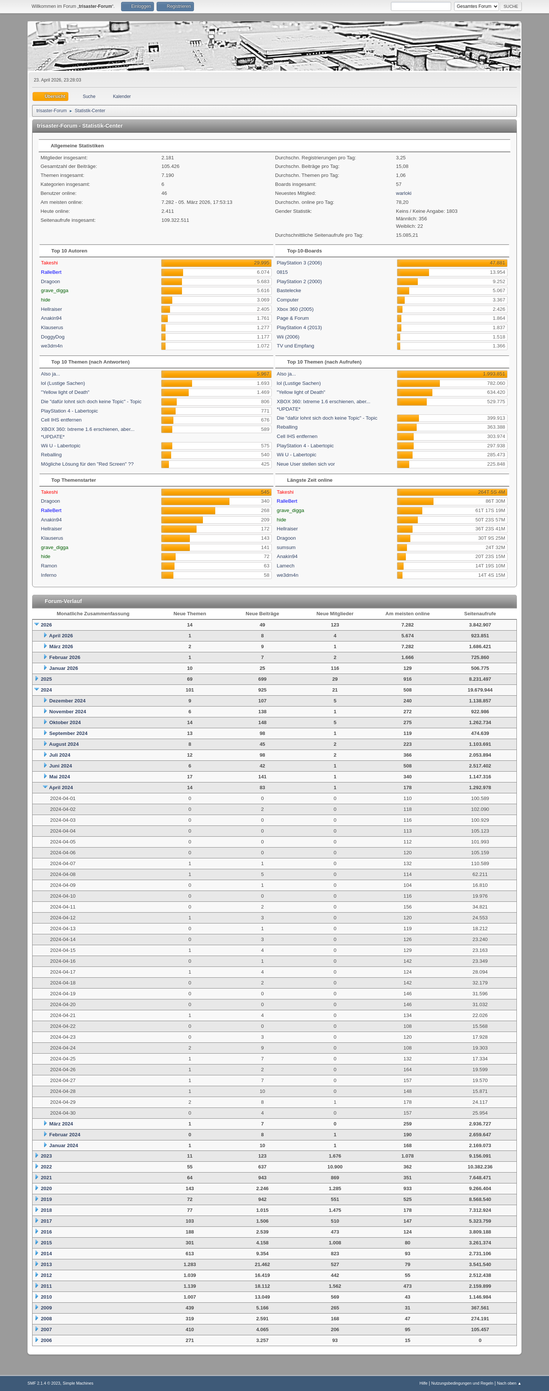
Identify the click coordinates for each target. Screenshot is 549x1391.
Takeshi (49, 263)
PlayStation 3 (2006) (299, 263)
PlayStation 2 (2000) (299, 281)
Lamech (285, 566)
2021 (46, 1177)
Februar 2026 (64, 657)
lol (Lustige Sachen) (63, 383)
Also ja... (50, 374)
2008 (46, 1318)
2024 (46, 690)
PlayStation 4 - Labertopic (69, 411)
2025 (46, 679)
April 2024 (61, 787)
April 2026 (61, 635)
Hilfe (424, 1383)
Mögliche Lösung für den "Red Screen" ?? (87, 464)
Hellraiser (51, 309)
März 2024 (61, 1124)
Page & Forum (293, 318)
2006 (46, 1340)
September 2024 (68, 733)
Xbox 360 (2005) (295, 309)
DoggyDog (53, 337)
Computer (288, 300)
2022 (46, 1167)
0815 (282, 272)
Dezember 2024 (67, 701)
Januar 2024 (63, 1145)
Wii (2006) (288, 337)
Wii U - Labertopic (61, 445)
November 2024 (67, 711)
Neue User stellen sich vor (306, 464)
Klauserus (52, 327)
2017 (46, 1221)
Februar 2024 (64, 1134)
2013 (46, 1264)
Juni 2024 (60, 766)
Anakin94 (51, 318)
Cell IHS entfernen (61, 420)
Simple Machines (78, 1383)
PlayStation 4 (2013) (299, 327)
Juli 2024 (59, 755)
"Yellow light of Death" (65, 392)
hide (45, 300)
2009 (46, 1308)
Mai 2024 (59, 776)
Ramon (49, 566)
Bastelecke (289, 290)
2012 (46, 1275)
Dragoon (50, 281)
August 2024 (63, 744)
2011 (46, 1286)
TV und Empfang (295, 346)
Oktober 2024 (65, 722)
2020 (46, 1188)
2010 (46, 1297)
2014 (46, 1253)
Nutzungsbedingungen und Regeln (462, 1383)
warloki (403, 193)
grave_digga (54, 290)
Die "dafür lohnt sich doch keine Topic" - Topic (91, 401)
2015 (46, 1243)
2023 (46, 1156)
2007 (46, 1329)
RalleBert (51, 272)
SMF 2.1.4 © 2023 (43, 1383)
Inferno (49, 575)
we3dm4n (52, 346)
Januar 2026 (63, 668)
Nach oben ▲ (509, 1383)
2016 (46, 1232)
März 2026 (61, 646)
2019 (46, 1199)
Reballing (51, 454)
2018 (46, 1210)
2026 (46, 625)
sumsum (286, 547)
